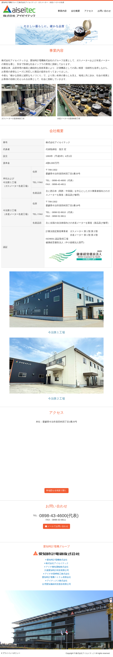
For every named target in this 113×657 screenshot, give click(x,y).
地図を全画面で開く (57, 490)
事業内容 (62, 11)
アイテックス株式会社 (57, 581)
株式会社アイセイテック (57, 563)
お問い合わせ (104, 11)
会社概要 (75, 11)
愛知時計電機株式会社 (57, 560)
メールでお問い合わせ (58, 526)
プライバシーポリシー (11, 653)
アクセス (88, 11)
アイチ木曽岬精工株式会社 (57, 574)
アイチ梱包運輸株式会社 (57, 567)
